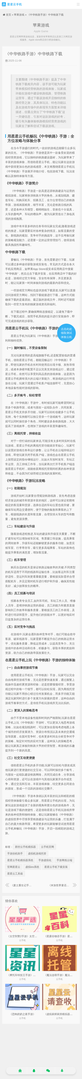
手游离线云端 (64, 860)
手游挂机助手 (15, 853)
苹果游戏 (19, 14)
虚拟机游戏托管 (37, 853)
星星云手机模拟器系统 (20, 860)
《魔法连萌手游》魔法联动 (59, 975)
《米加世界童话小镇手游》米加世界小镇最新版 (62, 885)
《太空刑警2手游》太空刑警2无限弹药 (29, 936)
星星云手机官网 (12, 4)
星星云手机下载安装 (56, 866)
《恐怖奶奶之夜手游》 (22, 1014)
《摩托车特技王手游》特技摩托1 (26, 975)
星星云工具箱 (15, 873)
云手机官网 (47, 846)
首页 (8, 14)
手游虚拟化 (44, 860)
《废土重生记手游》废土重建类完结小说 (19, 885)
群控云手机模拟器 (25, 846)
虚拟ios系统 (32, 866)
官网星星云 (13, 866)
